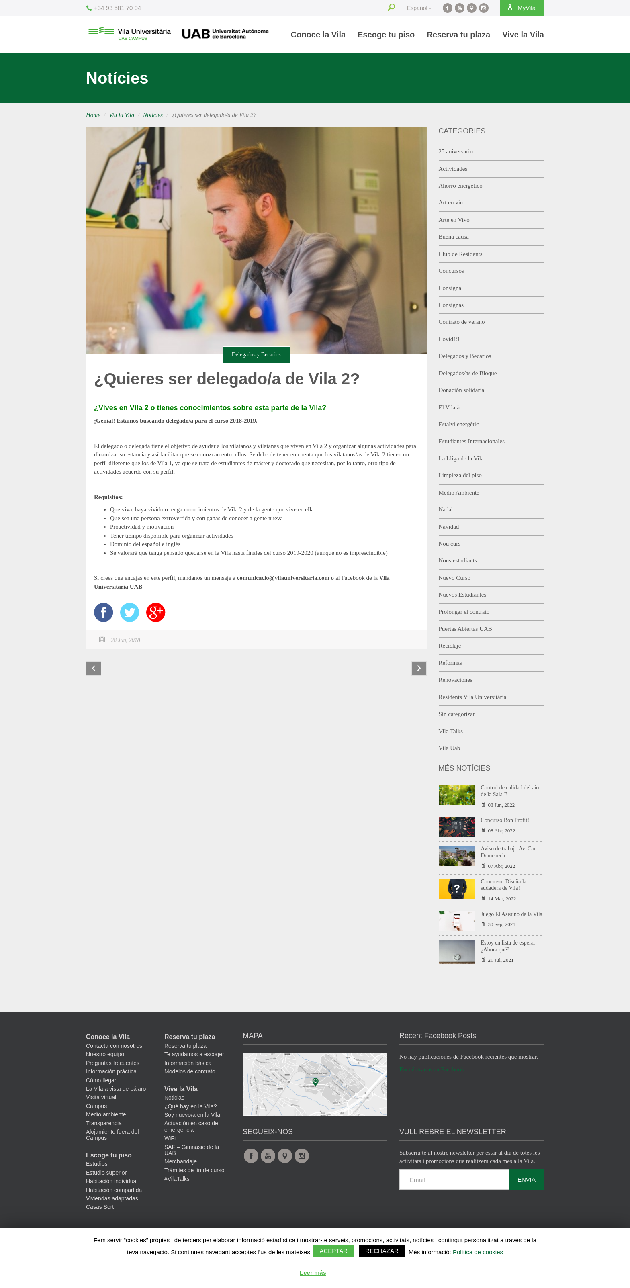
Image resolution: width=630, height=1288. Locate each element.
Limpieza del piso (460, 475)
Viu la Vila (122, 115)
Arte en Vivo (454, 220)
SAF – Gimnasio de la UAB (191, 1150)
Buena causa (454, 236)
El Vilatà (449, 407)
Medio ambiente (106, 1114)
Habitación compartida (114, 1190)
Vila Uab (449, 748)
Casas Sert (100, 1207)
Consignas (451, 305)
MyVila (519, 7)
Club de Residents (461, 254)
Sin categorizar (457, 714)
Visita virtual (101, 1097)
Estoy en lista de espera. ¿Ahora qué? (508, 946)
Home (93, 115)
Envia (527, 1179)
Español (417, 8)
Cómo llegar (101, 1080)
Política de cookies (478, 1252)
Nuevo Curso (455, 577)
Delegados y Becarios (256, 355)
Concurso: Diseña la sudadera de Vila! (504, 885)
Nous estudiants (458, 560)
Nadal (446, 509)
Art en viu (451, 202)
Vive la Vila (523, 34)
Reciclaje (450, 645)
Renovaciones (455, 680)
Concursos (451, 271)
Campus (96, 1106)
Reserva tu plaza (458, 34)
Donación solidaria (462, 390)
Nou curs (450, 543)
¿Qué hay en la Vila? (190, 1106)
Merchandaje (180, 1161)
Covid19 (449, 339)
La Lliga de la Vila (461, 458)
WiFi (170, 1138)
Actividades (453, 169)
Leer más (313, 1272)
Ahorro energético (461, 185)
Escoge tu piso (386, 34)
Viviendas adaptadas (112, 1198)
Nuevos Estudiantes (463, 594)
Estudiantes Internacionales (472, 441)
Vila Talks (451, 731)
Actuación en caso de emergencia (191, 1126)
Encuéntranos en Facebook (431, 1069)
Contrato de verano (462, 322)
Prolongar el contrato (464, 612)
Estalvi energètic (459, 424)
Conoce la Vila (318, 34)
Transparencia (104, 1123)
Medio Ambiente (459, 492)
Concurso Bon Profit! (505, 820)
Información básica (188, 1063)
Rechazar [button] (382, 1250)
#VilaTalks (177, 1179)
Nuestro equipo (105, 1054)
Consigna (450, 288)
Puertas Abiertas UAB (465, 629)
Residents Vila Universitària (473, 697)
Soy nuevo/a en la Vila (192, 1115)
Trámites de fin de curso (194, 1170)
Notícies (153, 115)
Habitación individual (111, 1181)
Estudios (97, 1164)
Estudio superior (106, 1172)
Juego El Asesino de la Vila (511, 914)
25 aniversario (456, 151)
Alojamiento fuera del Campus (112, 1135)
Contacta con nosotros (114, 1046)
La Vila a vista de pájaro (116, 1089)
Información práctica (111, 1071)
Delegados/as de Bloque (468, 373)
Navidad (449, 526)
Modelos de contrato (189, 1071)
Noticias (174, 1097)
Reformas (450, 663)
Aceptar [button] (333, 1250)
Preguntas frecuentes (112, 1063)
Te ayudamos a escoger (194, 1054)
